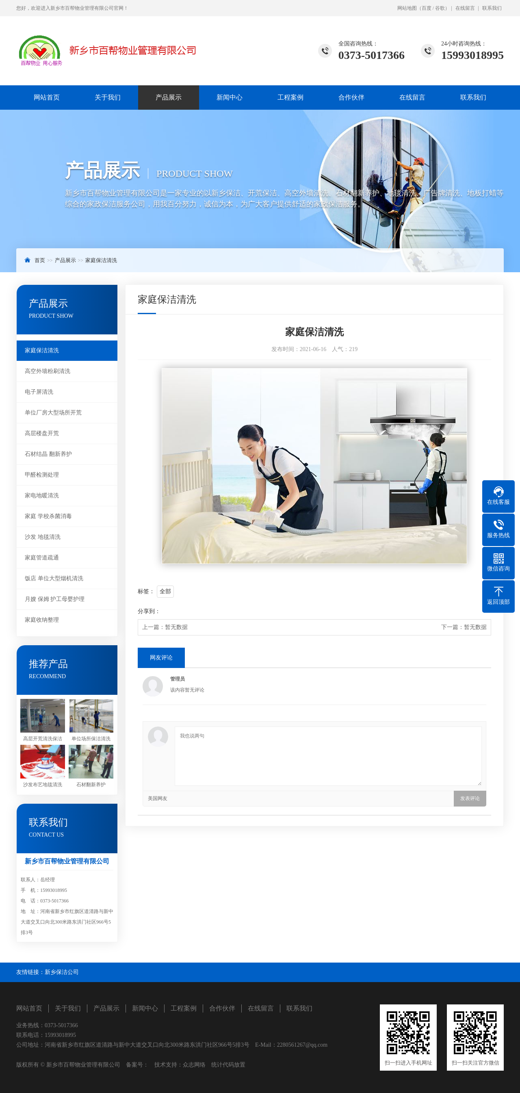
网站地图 (407, 8)
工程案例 (290, 97)
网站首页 (47, 97)
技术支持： (166, 1065)
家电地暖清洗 (42, 495)
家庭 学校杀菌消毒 (48, 516)
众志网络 (194, 1065)
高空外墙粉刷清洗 (47, 371)
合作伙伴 (351, 97)
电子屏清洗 (39, 392)
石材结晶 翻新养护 (48, 454)
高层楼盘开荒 (42, 433)
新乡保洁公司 (62, 972)
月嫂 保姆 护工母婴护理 (54, 599)
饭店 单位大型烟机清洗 (54, 578)
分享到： (149, 611)
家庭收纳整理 (42, 620)
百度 (426, 8)
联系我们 (492, 8)
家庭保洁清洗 (101, 260)
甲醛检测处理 (42, 475)
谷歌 (440, 8)
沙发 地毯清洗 (43, 537)
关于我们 (108, 97)
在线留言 (465, 8)
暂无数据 (176, 627)
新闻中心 (230, 97)
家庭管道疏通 (42, 558)
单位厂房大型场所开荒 (53, 413)
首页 (40, 260)
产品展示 (169, 97)
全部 (165, 591)
